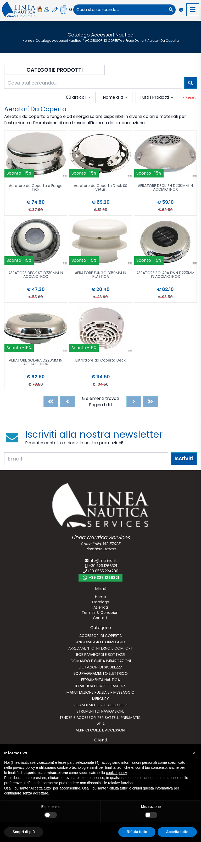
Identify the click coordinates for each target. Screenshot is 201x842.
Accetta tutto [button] (177, 832)
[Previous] (67, 401)
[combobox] (119, 9)
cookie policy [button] (116, 773)
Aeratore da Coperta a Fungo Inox (36, 188)
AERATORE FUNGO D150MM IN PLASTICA (100, 275)
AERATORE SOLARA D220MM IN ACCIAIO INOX (35, 362)
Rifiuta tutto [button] (137, 832)
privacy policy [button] (24, 767)
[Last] (150, 401)
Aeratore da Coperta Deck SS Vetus (100, 188)
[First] (50, 401)
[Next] (133, 401)
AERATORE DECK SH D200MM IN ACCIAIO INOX (165, 188)
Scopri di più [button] (24, 832)
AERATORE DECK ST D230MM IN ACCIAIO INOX (35, 275)
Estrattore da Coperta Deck (100, 360)
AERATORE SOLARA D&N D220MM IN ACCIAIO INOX (165, 275)
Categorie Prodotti (54, 70)
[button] (194, 753)
